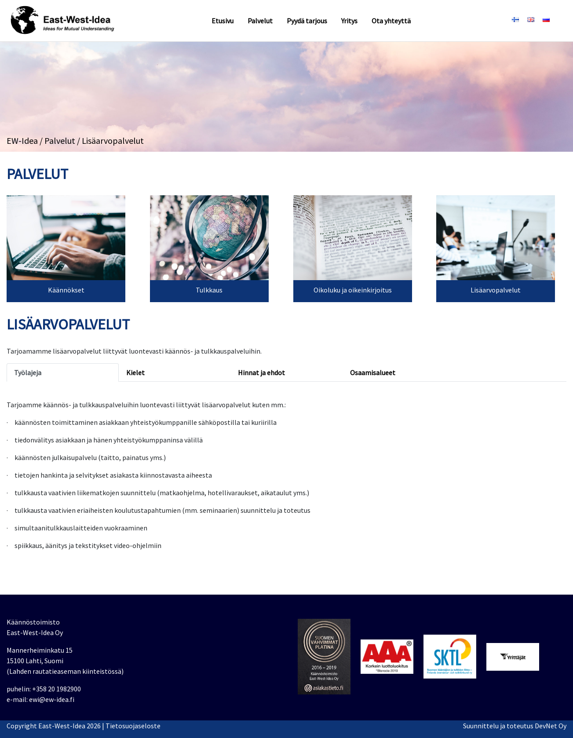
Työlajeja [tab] (27, 372)
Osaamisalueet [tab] (372, 372)
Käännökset (66, 289)
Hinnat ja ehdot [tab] (261, 372)
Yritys (349, 20)
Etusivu (223, 20)
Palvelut (260, 20)
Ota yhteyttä (391, 20)
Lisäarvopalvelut (496, 289)
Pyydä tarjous (307, 20)
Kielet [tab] (135, 372)
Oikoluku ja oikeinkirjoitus (353, 289)
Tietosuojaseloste (133, 725)
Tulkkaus (209, 289)
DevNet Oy (550, 725)
